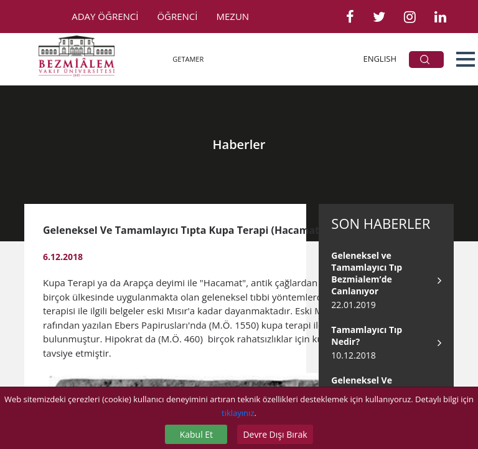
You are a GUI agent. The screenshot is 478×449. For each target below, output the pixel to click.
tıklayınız (238, 412)
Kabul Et (196, 434)
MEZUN (233, 16)
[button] (465, 59)
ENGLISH (379, 58)
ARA (424, 59)
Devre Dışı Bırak (275, 434)
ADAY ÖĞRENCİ (105, 16)
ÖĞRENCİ (177, 16)
